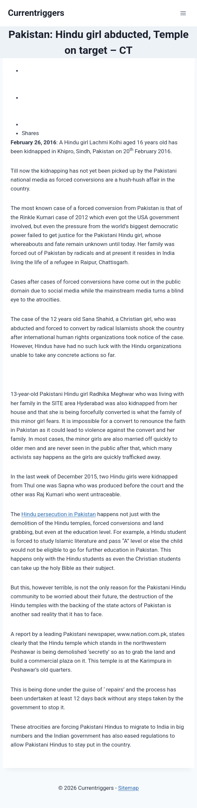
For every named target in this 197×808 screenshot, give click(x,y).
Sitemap (128, 788)
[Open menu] (183, 13)
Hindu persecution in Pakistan (58, 514)
